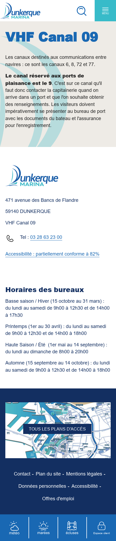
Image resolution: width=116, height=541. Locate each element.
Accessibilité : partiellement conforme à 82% (52, 254)
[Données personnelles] (42, 486)
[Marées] (43, 527)
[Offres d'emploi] (58, 498)
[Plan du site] (48, 473)
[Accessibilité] (84, 486)
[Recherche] (81, 10)
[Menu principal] (105, 10)
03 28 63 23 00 (46, 237)
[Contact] (22, 473)
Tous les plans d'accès (57, 429)
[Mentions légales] (84, 473)
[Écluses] (72, 527)
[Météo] (14, 527)
